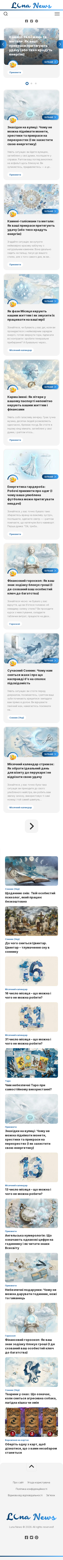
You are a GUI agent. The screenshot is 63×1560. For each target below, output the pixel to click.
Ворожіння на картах (17, 1440)
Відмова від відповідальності (25, 1495)
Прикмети (15, 72)
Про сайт (18, 1482)
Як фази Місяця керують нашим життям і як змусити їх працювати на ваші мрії (31, 315)
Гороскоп (14, 624)
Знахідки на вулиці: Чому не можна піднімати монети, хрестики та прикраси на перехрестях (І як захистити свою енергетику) (30, 135)
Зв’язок (50, 1495)
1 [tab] (27, 83)
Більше (50, 61)
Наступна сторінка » (31, 826)
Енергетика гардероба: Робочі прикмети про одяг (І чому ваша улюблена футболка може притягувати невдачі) (30, 495)
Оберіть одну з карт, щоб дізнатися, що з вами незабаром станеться (31, 1448)
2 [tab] (31, 83)
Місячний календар (20, 350)
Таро (8, 1081)
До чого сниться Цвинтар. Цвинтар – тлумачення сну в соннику (27, 947)
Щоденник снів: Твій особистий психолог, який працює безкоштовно (30, 897)
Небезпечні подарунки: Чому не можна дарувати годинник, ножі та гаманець (31, 1294)
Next (60, 44)
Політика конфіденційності (31, 1489)
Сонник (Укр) (16, 717)
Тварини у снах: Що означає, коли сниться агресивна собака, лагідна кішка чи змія (30, 1398)
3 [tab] (36, 83)
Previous (3, 44)
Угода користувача (38, 1482)
